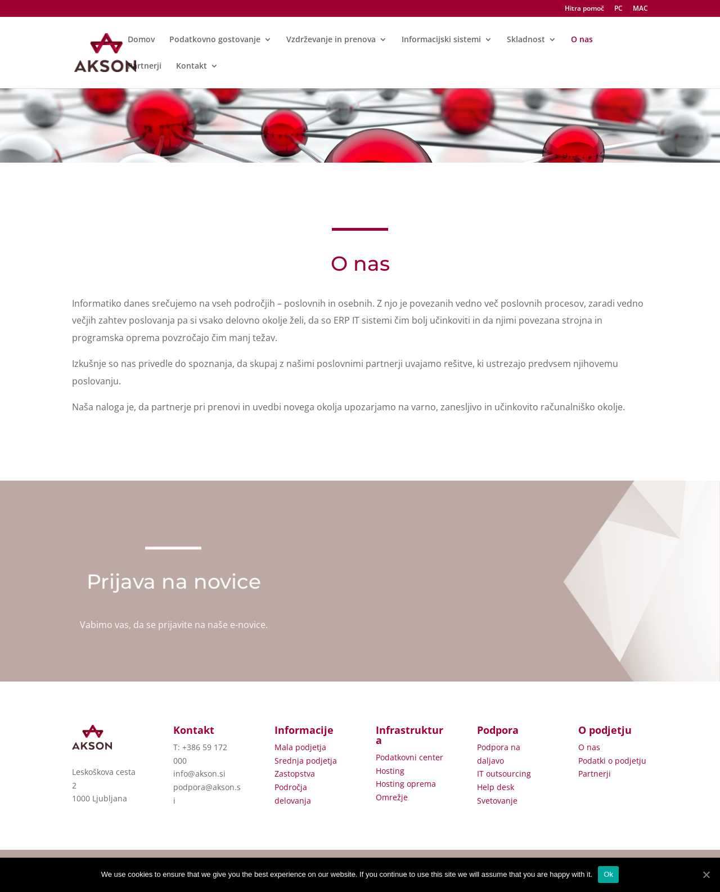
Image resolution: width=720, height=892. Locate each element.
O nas (582, 39)
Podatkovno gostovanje (214, 39)
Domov (141, 39)
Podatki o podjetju (612, 760)
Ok (608, 874)
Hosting (390, 770)
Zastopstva (294, 773)
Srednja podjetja (305, 760)
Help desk (495, 787)
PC (618, 9)
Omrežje (392, 797)
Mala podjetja (300, 747)
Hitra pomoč (584, 9)
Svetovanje (497, 800)
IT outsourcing (504, 773)
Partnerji (144, 66)
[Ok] (706, 874)
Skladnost (526, 39)
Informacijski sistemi (441, 39)
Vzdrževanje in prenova (331, 39)
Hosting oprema (406, 783)
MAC (640, 9)
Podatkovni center (409, 757)
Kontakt (191, 66)
